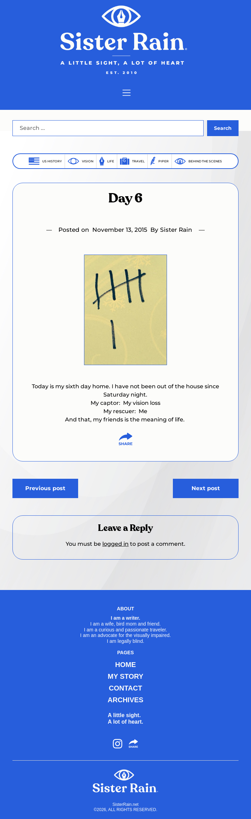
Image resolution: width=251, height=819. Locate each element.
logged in (115, 544)
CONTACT (125, 688)
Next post (206, 488)
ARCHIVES (125, 700)
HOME (125, 664)
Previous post (45, 488)
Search (223, 128)
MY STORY (125, 676)
